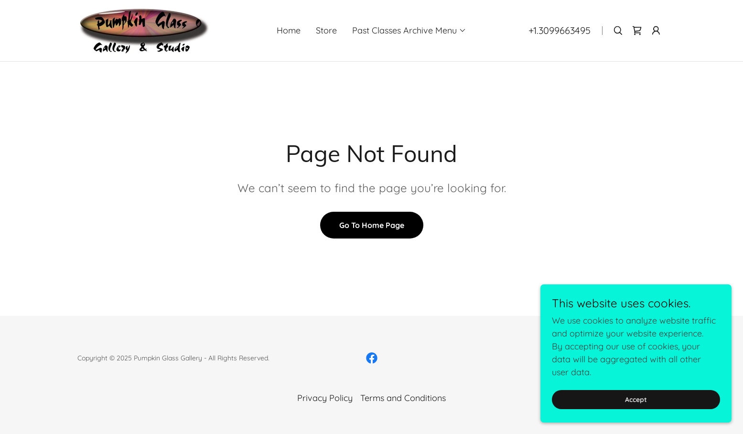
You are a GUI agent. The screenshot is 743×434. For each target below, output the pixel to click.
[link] (143, 29)
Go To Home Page (371, 225)
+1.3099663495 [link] (559, 30)
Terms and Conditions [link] (403, 397)
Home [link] (289, 30)
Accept (636, 399)
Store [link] (326, 30)
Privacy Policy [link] (325, 397)
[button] (409, 30)
